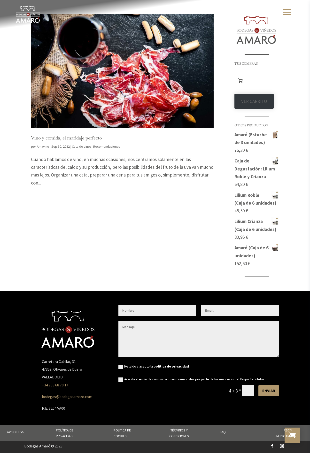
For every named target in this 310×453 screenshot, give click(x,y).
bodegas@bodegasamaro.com (67, 396)
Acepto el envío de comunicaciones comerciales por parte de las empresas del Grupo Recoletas (191, 379)
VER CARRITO (254, 101)
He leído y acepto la (153, 366)
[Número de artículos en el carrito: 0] (240, 80)
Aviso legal (16, 432)
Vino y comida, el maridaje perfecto (66, 138)
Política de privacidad (64, 433)
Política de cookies (122, 433)
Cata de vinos (82, 146)
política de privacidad (171, 366)
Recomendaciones (106, 146)
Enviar (268, 390)
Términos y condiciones (179, 433)
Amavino (43, 146)
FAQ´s (225, 432)
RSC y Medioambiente (288, 433)
